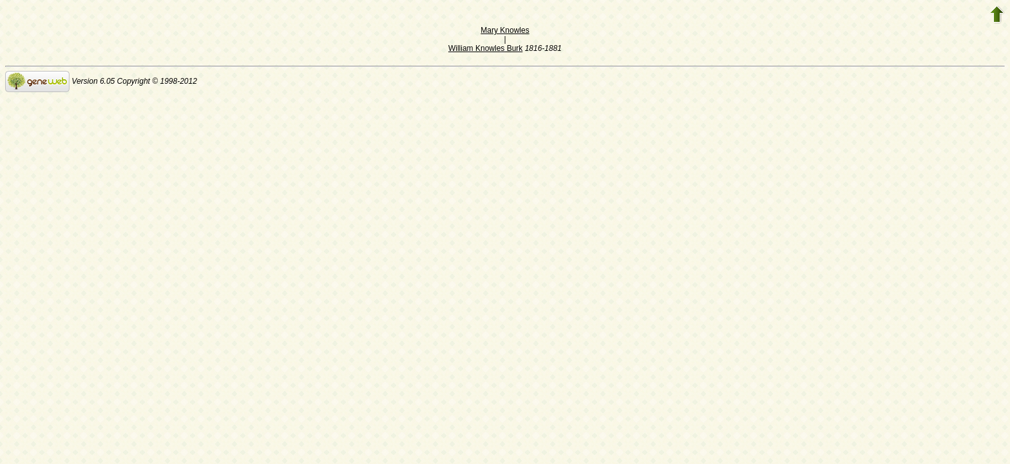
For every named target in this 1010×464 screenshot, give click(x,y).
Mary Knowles (505, 30)
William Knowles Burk (485, 48)
